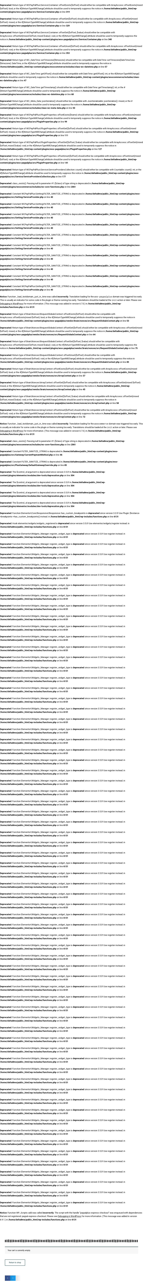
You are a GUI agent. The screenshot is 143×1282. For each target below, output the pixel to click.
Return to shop (15, 1262)
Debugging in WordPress (11, 303)
